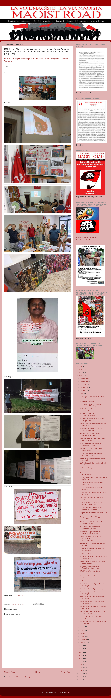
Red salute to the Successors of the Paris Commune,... (92, 612)
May (82, 630)
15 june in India (85, 553)
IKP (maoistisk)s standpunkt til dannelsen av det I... (90, 444)
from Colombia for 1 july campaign (92, 589)
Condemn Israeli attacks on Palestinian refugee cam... (90, 567)
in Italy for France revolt (88, 581)
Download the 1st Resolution (86, 238)
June (82, 627)
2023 (81, 376)
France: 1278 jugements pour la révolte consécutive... (91, 434)
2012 (81, 676)
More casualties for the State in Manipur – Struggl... (91, 503)
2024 (81, 372)
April (82, 633)
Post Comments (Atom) (22, 677)
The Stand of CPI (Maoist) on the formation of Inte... (91, 523)
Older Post (66, 672)
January (84, 642)
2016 (81, 664)
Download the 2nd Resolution (86, 240)
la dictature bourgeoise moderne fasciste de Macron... (91, 469)
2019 (81, 655)
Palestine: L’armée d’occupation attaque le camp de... (91, 577)
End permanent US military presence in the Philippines (93, 518)
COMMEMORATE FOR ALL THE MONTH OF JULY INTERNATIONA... (91, 538)
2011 (81, 679)
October (84, 384)
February (84, 639)
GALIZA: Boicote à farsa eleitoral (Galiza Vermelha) (91, 483)
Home (38, 672)
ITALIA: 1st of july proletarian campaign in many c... (90, 572)
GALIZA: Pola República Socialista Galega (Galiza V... (92, 419)
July (82, 393)
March (83, 636)
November (84, 381)
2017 (81, 661)
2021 (81, 649)
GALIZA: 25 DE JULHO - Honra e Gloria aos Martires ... (91, 415)
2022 (81, 646)
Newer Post (9, 672)
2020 (81, 652)
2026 (81, 366)
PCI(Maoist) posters (87, 401)
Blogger (68, 692)
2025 (81, 369)
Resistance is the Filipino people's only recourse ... (92, 602)
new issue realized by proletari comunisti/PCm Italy (90, 405)
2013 (81, 673)
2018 (81, 658)
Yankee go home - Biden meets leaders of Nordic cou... (91, 508)
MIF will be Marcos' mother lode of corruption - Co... (92, 454)
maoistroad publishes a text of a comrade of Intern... (91, 429)
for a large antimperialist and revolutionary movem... (90, 527)
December (84, 378)
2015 (81, 667)
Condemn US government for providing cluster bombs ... (90, 532)
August (83, 390)
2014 (81, 670)
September (85, 387)
